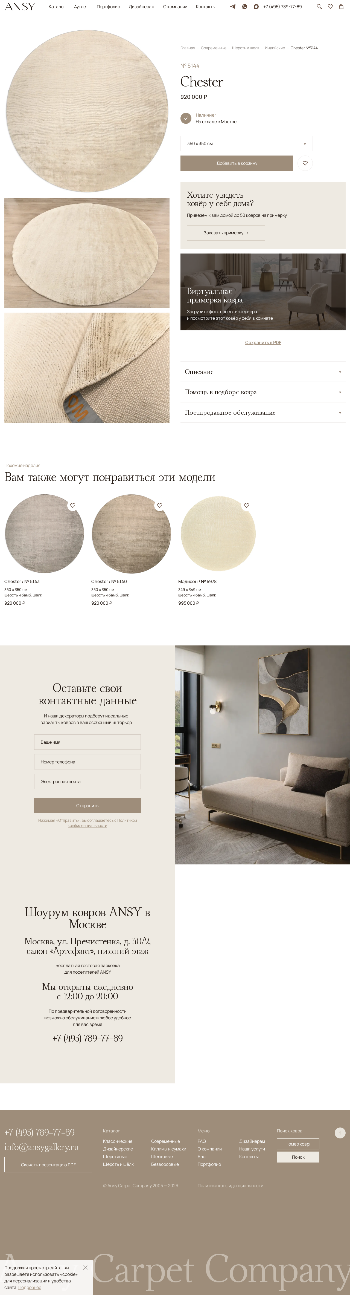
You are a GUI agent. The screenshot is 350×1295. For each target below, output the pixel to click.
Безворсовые (165, 1164)
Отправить (87, 806)
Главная (188, 31)
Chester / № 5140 (109, 581)
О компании (175, 7)
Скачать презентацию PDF (48, 1165)
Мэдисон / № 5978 (197, 581)
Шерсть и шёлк (118, 1164)
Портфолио (108, 7)
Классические (117, 1141)
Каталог (57, 7)
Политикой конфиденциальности (102, 823)
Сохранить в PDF (263, 326)
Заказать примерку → (226, 216)
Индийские (275, 31)
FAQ (202, 1141)
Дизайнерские (118, 1149)
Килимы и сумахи (168, 1149)
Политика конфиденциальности (230, 1185)
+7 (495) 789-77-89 (282, 7)
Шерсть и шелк (246, 31)
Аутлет (81, 7)
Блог (202, 1156)
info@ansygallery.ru (41, 1147)
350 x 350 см (200, 127)
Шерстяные (115, 1156)
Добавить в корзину (237, 147)
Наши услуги (252, 1149)
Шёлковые (162, 1156)
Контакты (205, 7)
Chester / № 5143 (22, 581)
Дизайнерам (141, 7)
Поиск (298, 1157)
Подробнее (29, 1287)
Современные (214, 31)
